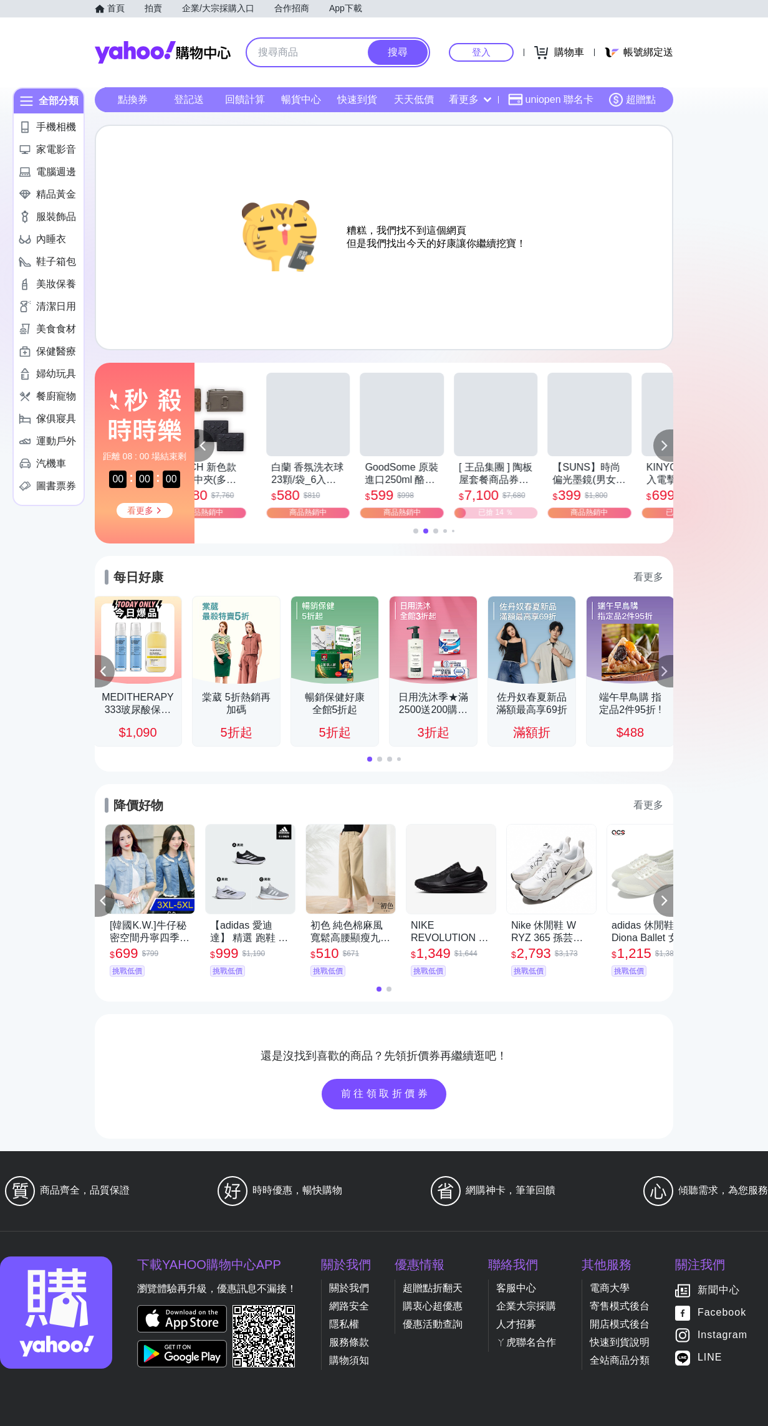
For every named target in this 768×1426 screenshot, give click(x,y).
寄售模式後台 (620, 1306)
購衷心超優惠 (433, 1306)
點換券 (133, 99)
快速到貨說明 (620, 1342)
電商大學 (610, 1288)
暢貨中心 (301, 99)
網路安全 (349, 1306)
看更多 (470, 99)
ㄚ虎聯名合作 (526, 1342)
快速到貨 (357, 99)
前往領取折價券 (386, 1093)
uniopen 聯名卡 (550, 99)
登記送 (189, 99)
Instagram (722, 1335)
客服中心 (516, 1288)
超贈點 (632, 99)
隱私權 (344, 1324)
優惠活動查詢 (433, 1324)
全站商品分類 (620, 1360)
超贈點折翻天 (433, 1288)
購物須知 (349, 1360)
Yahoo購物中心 (163, 52)
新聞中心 (719, 1290)
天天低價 (414, 99)
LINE (710, 1357)
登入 (481, 52)
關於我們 (349, 1288)
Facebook (722, 1313)
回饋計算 (245, 99)
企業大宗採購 (526, 1306)
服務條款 (349, 1342)
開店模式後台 (620, 1324)
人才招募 (516, 1324)
